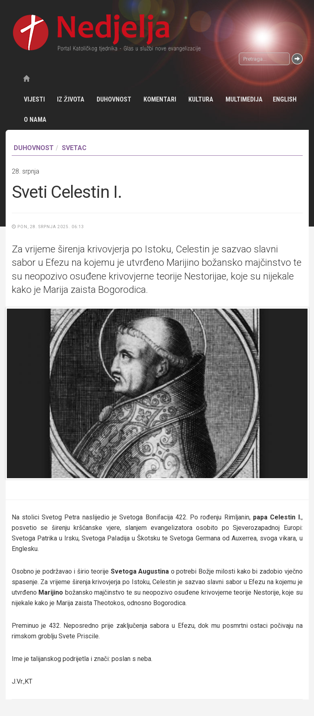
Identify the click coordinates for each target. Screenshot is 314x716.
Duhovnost (114, 99)
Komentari (159, 99)
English (285, 99)
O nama (35, 119)
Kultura (200, 99)
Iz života (71, 99)
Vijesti (34, 99)
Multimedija (244, 99)
